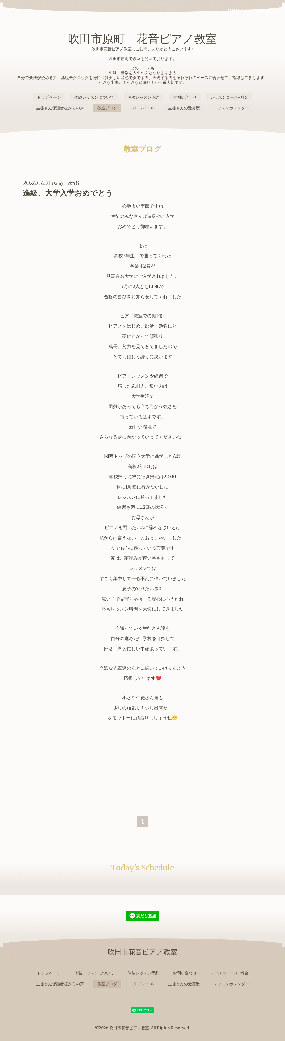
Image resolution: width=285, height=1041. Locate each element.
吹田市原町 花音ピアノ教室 (142, 39)
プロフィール (143, 108)
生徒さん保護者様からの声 (60, 108)
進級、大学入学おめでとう (68, 193)
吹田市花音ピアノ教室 (129, 1027)
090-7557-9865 (250, 11)
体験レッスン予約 (143, 97)
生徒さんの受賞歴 (184, 108)
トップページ (49, 97)
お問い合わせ (185, 97)
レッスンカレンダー (231, 108)
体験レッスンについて (94, 97)
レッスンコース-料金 (229, 97)
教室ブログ (107, 108)
